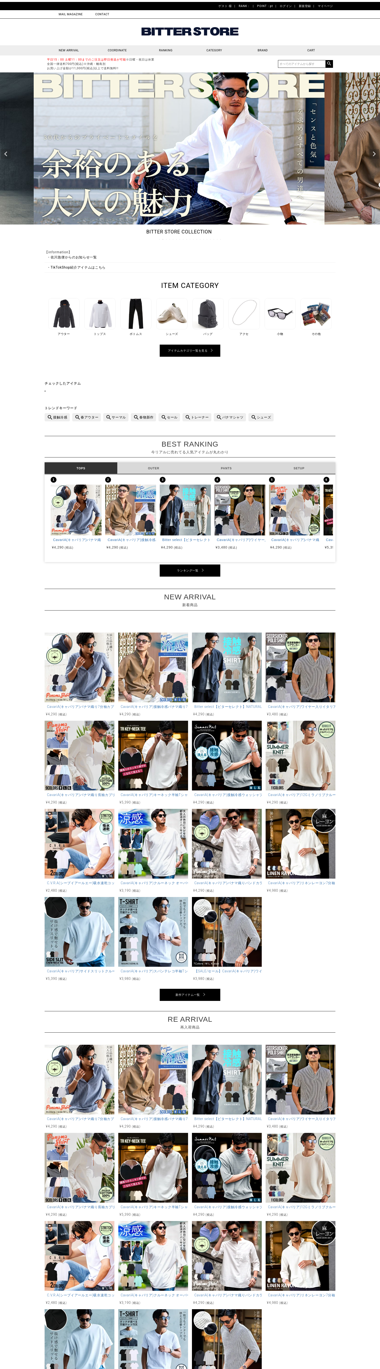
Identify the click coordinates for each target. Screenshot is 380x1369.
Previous (6, 154)
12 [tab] (197, 239)
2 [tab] (163, 239)
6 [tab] (176, 239)
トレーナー (200, 417)
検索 (329, 64)
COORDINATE (117, 50)
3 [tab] (166, 239)
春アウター (90, 417)
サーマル (119, 417)
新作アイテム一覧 (187, 995)
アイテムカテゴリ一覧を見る (188, 350)
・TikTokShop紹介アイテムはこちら (76, 267)
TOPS (81, 468)
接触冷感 (60, 417)
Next (374, 154)
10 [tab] (190, 239)
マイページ (325, 6)
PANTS (226, 468)
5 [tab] (173, 239)
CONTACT (102, 14)
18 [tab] (217, 239)
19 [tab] (221, 239)
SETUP (298, 468)
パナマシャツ (233, 417)
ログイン (286, 6)
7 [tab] (180, 239)
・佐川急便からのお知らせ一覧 (72, 257)
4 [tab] (170, 239)
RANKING (166, 50)
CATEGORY (214, 50)
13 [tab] (200, 239)
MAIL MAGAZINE (71, 14)
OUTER (153, 468)
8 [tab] (183, 239)
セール (172, 417)
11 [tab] (193, 239)
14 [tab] (204, 239)
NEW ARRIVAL (69, 50)
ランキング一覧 (187, 570)
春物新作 (146, 417)
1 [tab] (159, 239)
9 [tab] (187, 239)
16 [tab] (210, 239)
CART (311, 50)
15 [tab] (207, 239)
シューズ (264, 417)
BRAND (263, 50)
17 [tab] (214, 239)
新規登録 (305, 6)
